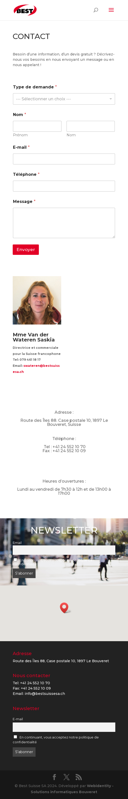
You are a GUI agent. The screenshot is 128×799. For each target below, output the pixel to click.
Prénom (20, 135)
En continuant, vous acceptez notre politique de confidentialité (56, 739)
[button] (66, 607)
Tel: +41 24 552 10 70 (31, 683)
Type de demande (35, 87)
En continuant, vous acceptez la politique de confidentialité (52, 562)
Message (24, 201)
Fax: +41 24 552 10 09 (32, 688)
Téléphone (26, 174)
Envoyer (26, 249)
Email (17, 543)
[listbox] (64, 99)
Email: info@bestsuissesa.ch (39, 693)
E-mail (21, 147)
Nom (71, 135)
